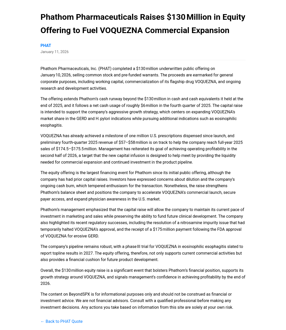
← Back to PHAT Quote (61, 321)
